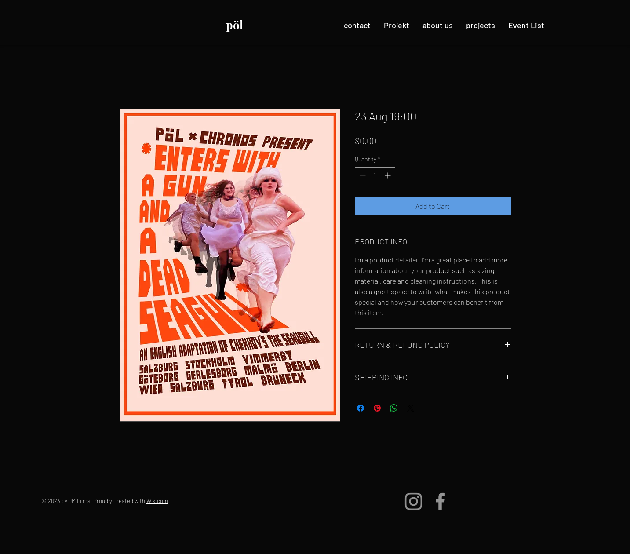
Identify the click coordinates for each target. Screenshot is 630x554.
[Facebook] (440, 501)
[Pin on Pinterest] (377, 408)
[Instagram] (413, 501)
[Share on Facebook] (360, 408)
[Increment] (388, 175)
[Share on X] (410, 408)
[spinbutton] (375, 175)
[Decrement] (361, 175)
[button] (480, 25)
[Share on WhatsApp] (394, 408)
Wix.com (157, 500)
